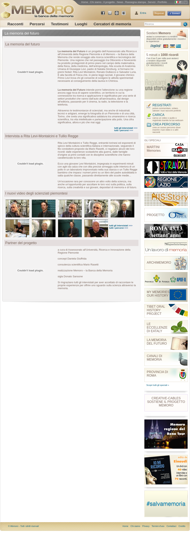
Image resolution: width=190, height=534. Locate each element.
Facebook (104, 14)
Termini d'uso (158, 526)
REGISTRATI (161, 105)
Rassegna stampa (135, 2)
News (120, 2)
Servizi (152, 2)
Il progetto (109, 2)
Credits (182, 526)
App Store (125, 14)
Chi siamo (96, 2)
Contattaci (171, 526)
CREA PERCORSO (166, 124)
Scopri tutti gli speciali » (157, 385)
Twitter (111, 14)
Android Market (118, 14)
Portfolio (162, 2)
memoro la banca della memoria (37, 9)
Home (84, 2)
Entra (143, 12)
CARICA (158, 115)
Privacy (146, 526)
